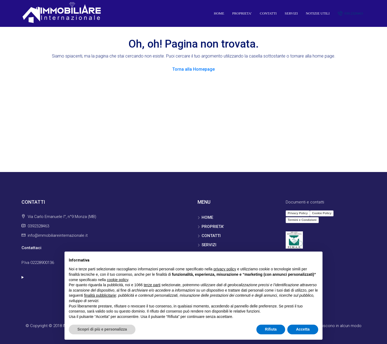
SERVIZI (291, 13)
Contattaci (31, 247)
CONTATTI (268, 13)
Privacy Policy (298, 213)
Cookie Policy (321, 213)
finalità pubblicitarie (100, 295)
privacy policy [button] (225, 269)
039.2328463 (350, 13)
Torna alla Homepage (193, 69)
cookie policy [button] (117, 280)
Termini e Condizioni (302, 219)
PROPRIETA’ (242, 13)
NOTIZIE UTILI (317, 13)
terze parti (152, 285)
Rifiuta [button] (271, 329)
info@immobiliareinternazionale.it (58, 235)
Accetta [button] (303, 329)
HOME (219, 13)
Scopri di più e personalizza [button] (102, 329)
